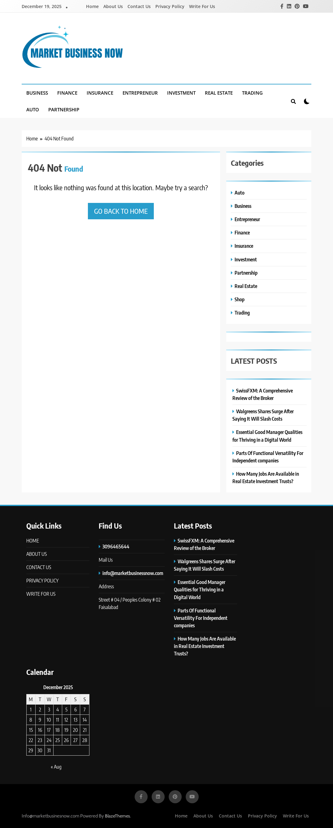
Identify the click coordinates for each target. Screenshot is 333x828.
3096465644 (115, 546)
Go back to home (121, 211)
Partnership (63, 109)
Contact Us (139, 6)
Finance (67, 93)
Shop (239, 299)
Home (92, 6)
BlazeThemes (117, 816)
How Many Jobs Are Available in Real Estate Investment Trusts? (205, 646)
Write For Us (202, 6)
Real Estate (219, 93)
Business (37, 93)
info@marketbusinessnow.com (132, 573)
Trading (252, 93)
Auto (32, 109)
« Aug (56, 767)
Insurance (100, 93)
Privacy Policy (169, 6)
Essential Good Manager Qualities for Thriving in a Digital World (199, 589)
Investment (181, 93)
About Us (113, 6)
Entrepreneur (140, 93)
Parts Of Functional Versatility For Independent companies (200, 618)
